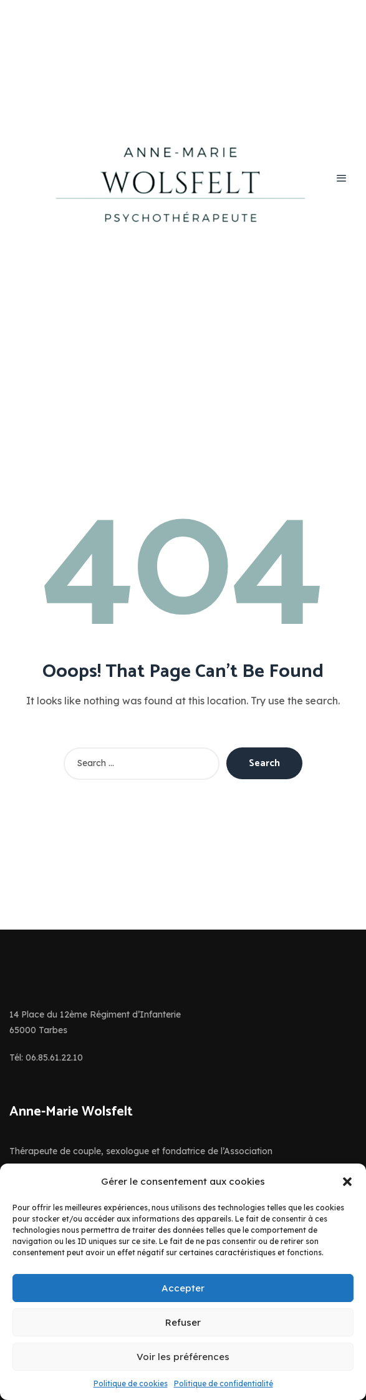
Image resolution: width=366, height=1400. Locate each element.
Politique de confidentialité (223, 1383)
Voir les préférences (183, 1357)
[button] (347, 1181)
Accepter (183, 1288)
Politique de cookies (131, 1383)
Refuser (183, 1322)
